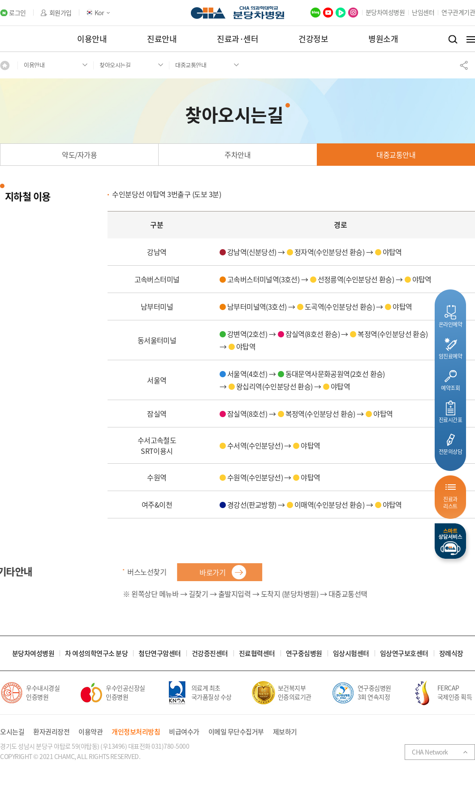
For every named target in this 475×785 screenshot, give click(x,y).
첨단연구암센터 (159, 653)
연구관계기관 (458, 12)
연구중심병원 (304, 653)
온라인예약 (450, 324)
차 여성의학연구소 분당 (96, 653)
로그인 (17, 12)
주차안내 (237, 154)
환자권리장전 (51, 732)
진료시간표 (450, 419)
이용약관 (90, 732)
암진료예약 (450, 356)
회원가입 (60, 12)
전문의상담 (450, 451)
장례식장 (451, 653)
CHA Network (430, 751)
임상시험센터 (351, 653)
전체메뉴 (470, 39)
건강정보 (313, 39)
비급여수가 (184, 732)
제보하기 (285, 732)
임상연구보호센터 (404, 653)
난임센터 (423, 12)
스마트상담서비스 (450, 541)
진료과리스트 (450, 502)
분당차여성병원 (385, 12)
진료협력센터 (257, 653)
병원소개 (383, 39)
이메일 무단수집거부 (236, 732)
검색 (453, 39)
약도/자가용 (79, 154)
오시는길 (12, 732)
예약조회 (450, 388)
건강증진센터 (210, 653)
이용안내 (92, 39)
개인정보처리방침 (136, 732)
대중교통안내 (395, 154)
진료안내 (162, 39)
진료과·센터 (237, 39)
